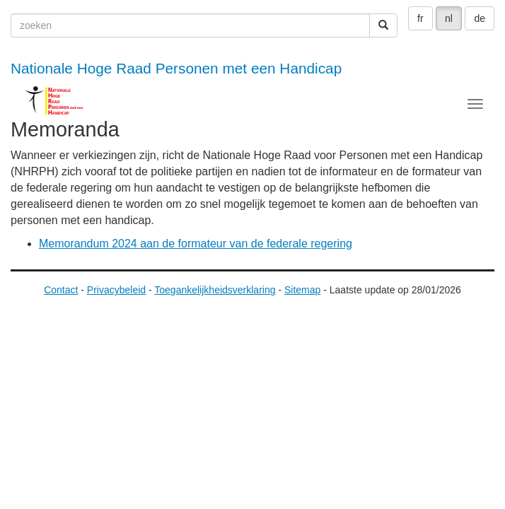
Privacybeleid (116, 290)
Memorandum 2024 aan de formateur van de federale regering (195, 244)
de (479, 18)
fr (420, 18)
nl (449, 18)
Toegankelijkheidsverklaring (214, 290)
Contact (61, 290)
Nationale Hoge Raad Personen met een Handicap (176, 68)
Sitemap (302, 290)
